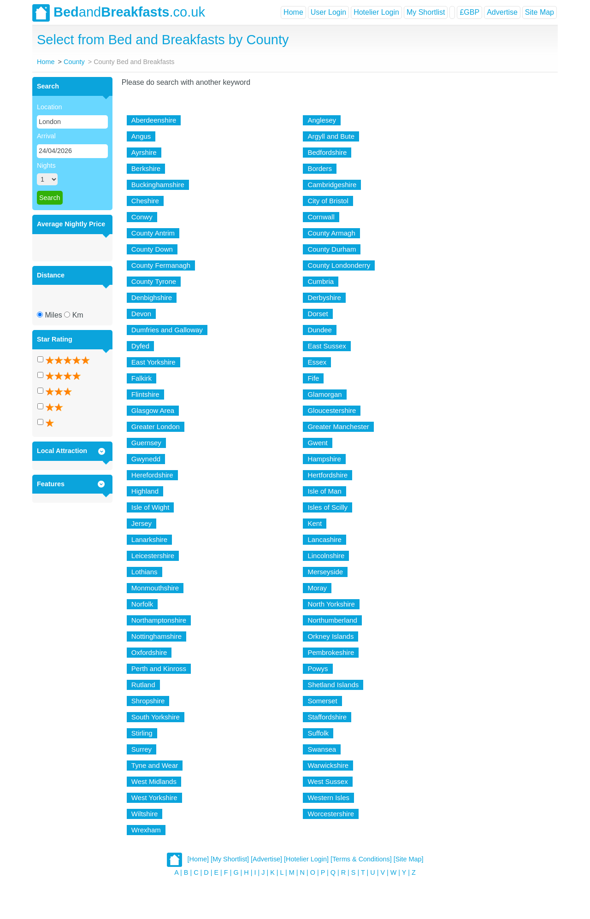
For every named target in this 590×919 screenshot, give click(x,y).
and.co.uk (118, 13)
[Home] (198, 859)
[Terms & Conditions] (361, 859)
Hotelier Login (376, 12)
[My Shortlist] (230, 859)
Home (293, 12)
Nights (46, 165)
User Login (328, 12)
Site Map (539, 12)
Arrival (46, 136)
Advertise (502, 12)
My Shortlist (426, 12)
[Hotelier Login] (306, 859)
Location (49, 107)
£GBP (469, 12)
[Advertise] (266, 859)
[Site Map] (409, 859)
